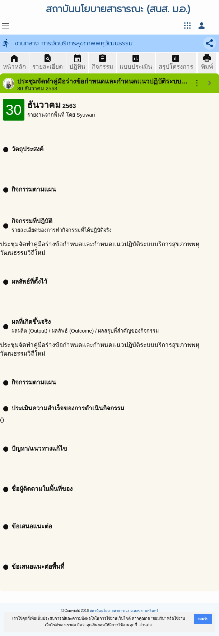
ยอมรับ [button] (202, 619)
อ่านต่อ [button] (145, 625)
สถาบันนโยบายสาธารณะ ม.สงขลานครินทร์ (124, 611)
